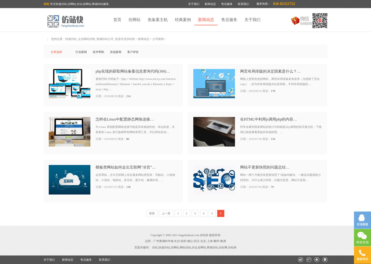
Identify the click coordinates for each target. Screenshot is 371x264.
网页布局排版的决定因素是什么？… (270, 71)
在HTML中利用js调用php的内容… (268, 119)
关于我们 (193, 4)
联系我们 (243, 4)
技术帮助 (98, 52)
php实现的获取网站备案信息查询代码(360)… (133, 71)
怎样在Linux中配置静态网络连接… (125, 119)
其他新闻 (115, 52)
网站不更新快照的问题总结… (264, 167)
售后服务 (227, 4)
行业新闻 (81, 52)
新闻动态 (210, 4)
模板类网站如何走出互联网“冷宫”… (126, 167)
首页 (117, 19)
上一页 (166, 213)
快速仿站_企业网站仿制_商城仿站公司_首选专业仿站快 (100, 39)
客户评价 (133, 52)
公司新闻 (158, 39)
